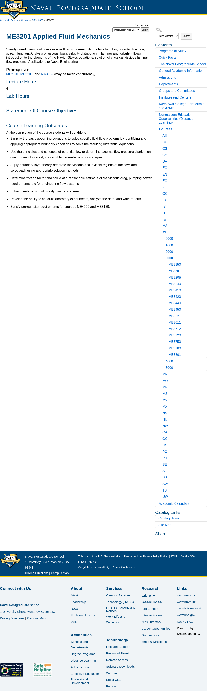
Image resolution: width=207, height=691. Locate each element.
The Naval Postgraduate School (182, 64)
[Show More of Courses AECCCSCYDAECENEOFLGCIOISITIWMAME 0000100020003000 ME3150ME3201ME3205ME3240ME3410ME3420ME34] (157, 129)
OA (164, 432)
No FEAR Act (88, 561)
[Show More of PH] (160, 457)
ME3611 (174, 322)
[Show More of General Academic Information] (157, 70)
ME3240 (174, 284)
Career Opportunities (156, 628)
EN (164, 174)
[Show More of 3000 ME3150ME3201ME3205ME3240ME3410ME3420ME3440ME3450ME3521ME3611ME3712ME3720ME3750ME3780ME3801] (164, 257)
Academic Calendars (174, 503)
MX (164, 406)
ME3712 (174, 329)
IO (164, 200)
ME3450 (174, 309)
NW (165, 426)
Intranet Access (152, 615)
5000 (169, 367)
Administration (80, 667)
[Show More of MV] (160, 399)
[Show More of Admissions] (157, 77)
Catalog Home (168, 518)
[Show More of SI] (160, 470)
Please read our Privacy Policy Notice (146, 556)
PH (164, 458)
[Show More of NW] (160, 425)
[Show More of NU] (160, 418)
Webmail (112, 673)
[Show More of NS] (160, 412)
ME (34, 20)
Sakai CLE (113, 680)
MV (164, 400)
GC (164, 193)
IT (163, 213)
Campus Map (60, 573)
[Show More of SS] (160, 476)
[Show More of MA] (160, 225)
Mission (76, 595)
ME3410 (174, 290)
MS (164, 393)
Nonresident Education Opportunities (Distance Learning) (176, 118)
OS (164, 445)
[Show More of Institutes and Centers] (157, 97)
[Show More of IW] (160, 218)
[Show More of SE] (160, 463)
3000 (40, 20)
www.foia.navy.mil (189, 608)
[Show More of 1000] (164, 244)
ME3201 (174, 271)
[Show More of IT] (160, 212)
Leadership (78, 602)
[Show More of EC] (160, 167)
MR (165, 387)
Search (186, 35)
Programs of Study (172, 51)
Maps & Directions (154, 642)
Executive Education (85, 674)
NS (164, 413)
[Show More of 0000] (164, 238)
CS (164, 148)
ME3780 (174, 348)
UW (165, 497)
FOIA (174, 556)
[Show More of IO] (160, 199)
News (75, 608)
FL (164, 187)
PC (164, 452)
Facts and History (83, 615)
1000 (169, 245)
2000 (169, 251)
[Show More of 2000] (164, 251)
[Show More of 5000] (164, 367)
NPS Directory (151, 622)
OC (164, 438)
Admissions (167, 77)
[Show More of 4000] (164, 360)
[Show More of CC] (160, 141)
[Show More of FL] (160, 186)
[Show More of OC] (160, 438)
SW (165, 484)
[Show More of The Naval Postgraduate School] (157, 64)
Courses (25, 20)
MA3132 (47, 74)
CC (164, 142)
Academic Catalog (9, 20)
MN (165, 374)
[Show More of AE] (160, 135)
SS (164, 477)
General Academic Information (181, 70)
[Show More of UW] (160, 496)
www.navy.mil (186, 595)
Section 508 (187, 556)
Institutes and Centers (175, 97)
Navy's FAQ (185, 621)
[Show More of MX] (160, 405)
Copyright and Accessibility (93, 567)
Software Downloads (120, 666)
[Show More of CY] (160, 154)
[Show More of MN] (160, 373)
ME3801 (174, 354)
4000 (169, 361)
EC (164, 168)
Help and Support (118, 646)
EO (164, 181)
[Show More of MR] (160, 386)
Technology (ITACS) (120, 602)
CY (164, 155)
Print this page (142, 25)
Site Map (164, 525)
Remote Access (117, 660)
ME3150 (174, 264)
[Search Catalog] (180, 29)
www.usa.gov (186, 615)
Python (111, 686)
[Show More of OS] (160, 444)
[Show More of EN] (160, 173)
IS (164, 206)
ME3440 (174, 303)
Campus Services (118, 595)
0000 (169, 238)
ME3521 (174, 316)
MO (165, 381)
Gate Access (150, 635)
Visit (74, 621)
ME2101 (12, 74)
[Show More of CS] (160, 148)
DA (164, 161)
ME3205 (174, 277)
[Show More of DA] (160, 160)
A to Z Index (150, 608)
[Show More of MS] (160, 393)
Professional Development (80, 681)
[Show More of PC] (160, 451)
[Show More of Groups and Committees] (157, 90)
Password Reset (117, 653)
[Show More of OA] (160, 431)
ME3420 (174, 296)
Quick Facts (167, 57)
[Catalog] (126, 29)
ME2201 (26, 74)
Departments (168, 84)
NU (164, 419)
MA (164, 226)
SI (164, 471)
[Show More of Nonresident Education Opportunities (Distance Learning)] (157, 114)
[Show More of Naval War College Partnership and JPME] (157, 104)
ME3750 (174, 341)
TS (164, 490)
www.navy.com (187, 601)
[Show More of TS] (160, 489)
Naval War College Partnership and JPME (181, 106)
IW (164, 219)
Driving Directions (36, 573)
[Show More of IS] (160, 205)
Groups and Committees (177, 91)
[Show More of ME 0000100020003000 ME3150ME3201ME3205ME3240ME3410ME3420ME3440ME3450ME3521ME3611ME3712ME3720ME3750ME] (160, 231)
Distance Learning (83, 660)
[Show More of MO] (160, 380)
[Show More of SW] (160, 483)
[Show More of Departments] (157, 84)
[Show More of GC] (160, 193)
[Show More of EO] (160, 180)
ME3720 (174, 335)
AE (164, 135)
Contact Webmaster (124, 567)
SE (164, 464)
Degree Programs (83, 654)
